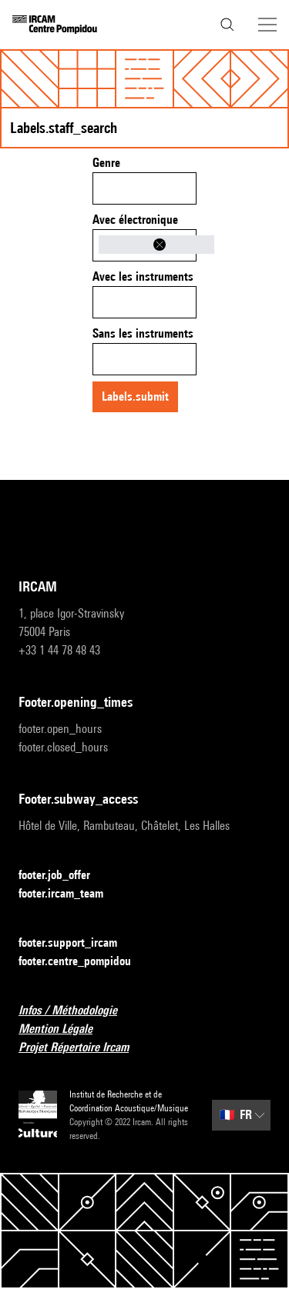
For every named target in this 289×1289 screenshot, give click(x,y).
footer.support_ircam (77, 943)
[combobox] (144, 188)
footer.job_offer (63, 876)
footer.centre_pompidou (84, 962)
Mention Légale (64, 1029)
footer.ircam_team (70, 894)
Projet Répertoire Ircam (82, 1048)
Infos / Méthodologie (77, 1011)
